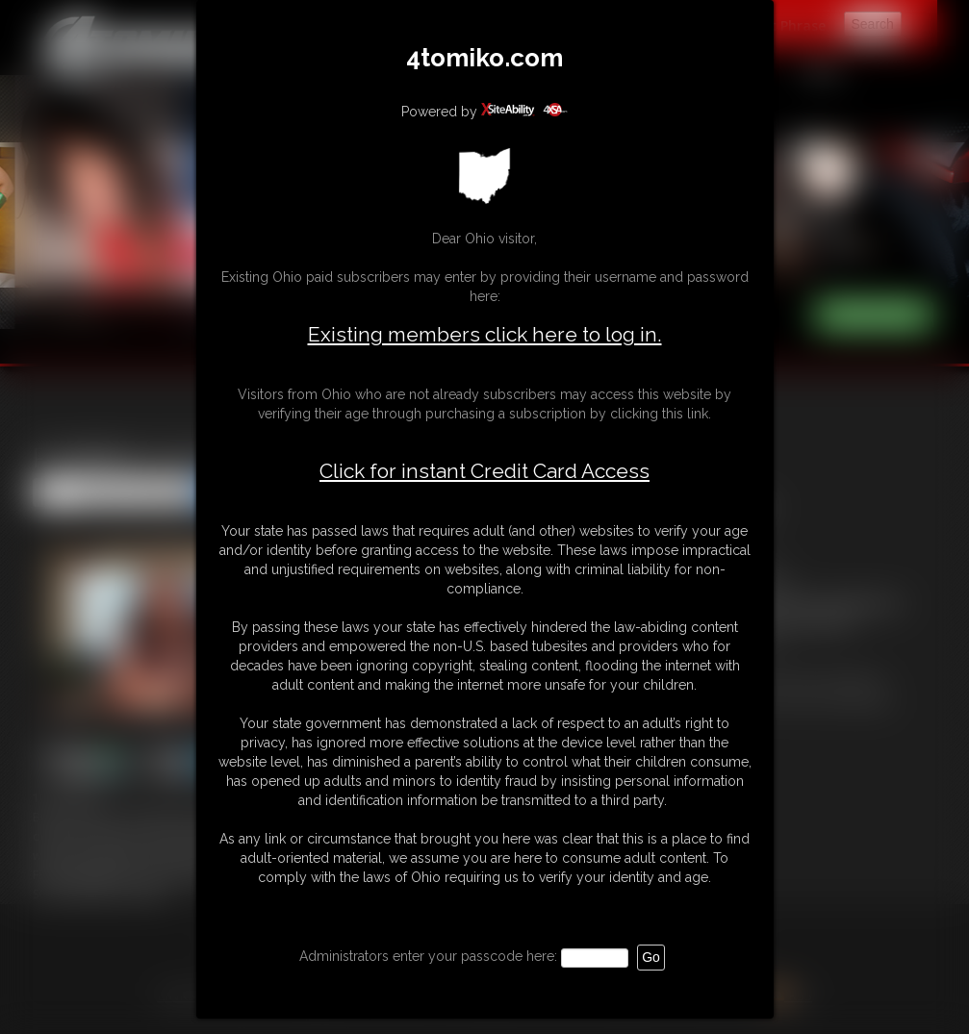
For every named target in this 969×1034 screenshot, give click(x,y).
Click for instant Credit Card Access (484, 471)
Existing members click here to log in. (485, 334)
